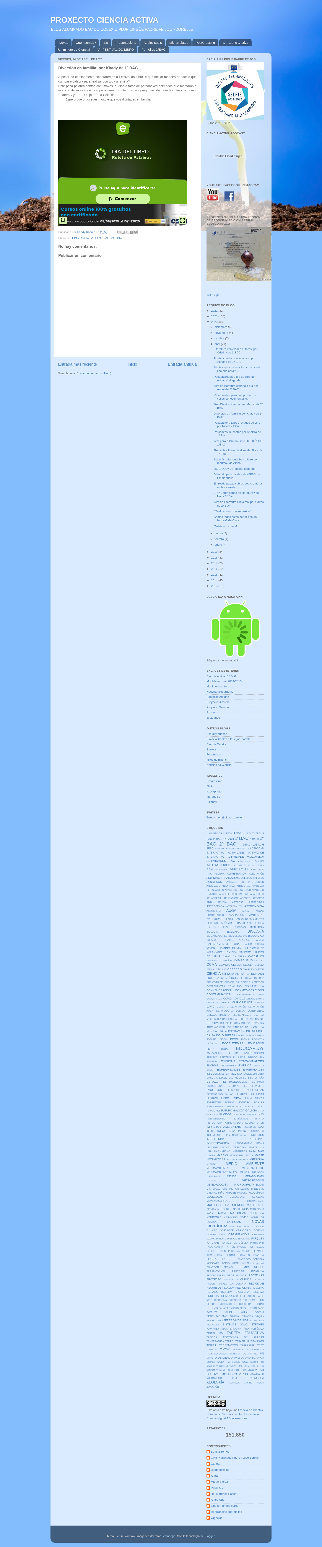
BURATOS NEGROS (236, 939)
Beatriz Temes (220, 1451)
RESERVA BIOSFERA (235, 1291)
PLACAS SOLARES (238, 1255)
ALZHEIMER (214, 877)
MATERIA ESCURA (237, 1159)
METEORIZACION (253, 1180)
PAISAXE (221, 1238)
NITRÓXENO (230, 1217)
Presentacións (125, 42)
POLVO (226, 1263)
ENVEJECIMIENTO (253, 1073)
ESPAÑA (259, 1077)
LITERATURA (238, 1147)
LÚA (209, 1151)
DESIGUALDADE (242, 1015)
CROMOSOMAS (255, 998)
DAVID (210, 1006)
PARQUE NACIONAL (238, 1238)
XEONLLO (234, 1382)
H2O (261, 1114)
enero (219, 544)
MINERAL (212, 1192)
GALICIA (251, 1110)
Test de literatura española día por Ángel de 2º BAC (236, 387)
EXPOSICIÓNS (215, 1094)
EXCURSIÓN (233, 1090)
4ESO (210, 848)
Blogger (210, 1536)
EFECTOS (212, 1057)
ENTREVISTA (234, 1073)
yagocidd (217, 1517)
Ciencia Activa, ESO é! (221, 676)
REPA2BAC (258, 1287)
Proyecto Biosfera (218, 702)
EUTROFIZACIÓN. (254, 1086)
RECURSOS (214, 1287)
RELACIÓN (228, 1287)
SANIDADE (258, 1308)
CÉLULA (248, 964)
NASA (222, 1213)
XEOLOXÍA (215, 1382)
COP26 (237, 994)
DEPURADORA (224, 1010)
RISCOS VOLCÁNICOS (221, 1304)
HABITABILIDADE (216, 1118)
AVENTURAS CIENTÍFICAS (223, 919)
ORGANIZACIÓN (238, 1234)
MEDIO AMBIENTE (245, 1164)
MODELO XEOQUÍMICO (250, 1192)
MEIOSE (244, 1172)
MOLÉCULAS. (215, 1196)
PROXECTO (214, 1279)
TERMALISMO (255, 1341)
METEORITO (213, 1180)
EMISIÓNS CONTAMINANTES (242, 1061)
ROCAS (260, 1304)
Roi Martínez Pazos (223, 1493)
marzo (219, 533)
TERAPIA (240, 1341)
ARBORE (245, 898)
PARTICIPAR (257, 1242)
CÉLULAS (221, 969)
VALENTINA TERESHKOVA (232, 1362)
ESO (250, 1077)
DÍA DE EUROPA (230, 1023)
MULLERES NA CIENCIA (233, 1209)
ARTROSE (237, 902)
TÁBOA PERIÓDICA (253, 1328)
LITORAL (252, 1147)
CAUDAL (259, 960)
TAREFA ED (215, 1333)
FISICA (236, 1098)
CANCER (219, 952)
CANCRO (245, 952)
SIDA (245, 1320)
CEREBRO (234, 969)
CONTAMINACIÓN (219, 994)
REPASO (212, 1291)
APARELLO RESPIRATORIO (234, 894)
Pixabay (212, 801)
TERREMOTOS (228, 1345)
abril (218, 344)
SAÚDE (244, 1312)
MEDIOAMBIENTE (253, 1168)
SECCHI (259, 1312)
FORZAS (229, 1102)
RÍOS (260, 1300)
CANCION (232, 952)
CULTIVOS (212, 1002)
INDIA (261, 1127)
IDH (262, 1122)
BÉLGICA (259, 923)
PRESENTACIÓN (216, 1271)
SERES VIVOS (232, 1320)
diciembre (221, 327)
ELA (262, 1057)
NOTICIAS (234, 1221)
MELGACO (258, 1172)
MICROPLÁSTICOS (217, 1188)
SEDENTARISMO (217, 1316)
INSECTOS (257, 1135)
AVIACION (246, 919)
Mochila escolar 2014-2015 (224, 681)
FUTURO (226, 1110)
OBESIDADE (227, 1230)
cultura (225, 1002)
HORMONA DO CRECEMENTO (241, 1122)
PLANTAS (212, 1259)
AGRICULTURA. (239, 869)
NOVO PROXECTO (239, 1226)
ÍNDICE (211, 1131)
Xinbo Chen (218, 1499)
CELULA (236, 964)
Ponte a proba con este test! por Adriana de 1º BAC (234, 360)
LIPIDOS (225, 1147)
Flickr (210, 786)
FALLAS (229, 1094)
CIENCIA (214, 973)
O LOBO (212, 1230)
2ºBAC (246, 844)
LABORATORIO (243, 1143)
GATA (261, 1110)
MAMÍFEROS (240, 1151)
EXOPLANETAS (254, 1090)
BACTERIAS (244, 923)
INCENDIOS (249, 1127)
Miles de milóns (217, 759)
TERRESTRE (248, 1345)
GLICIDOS (212, 1114)
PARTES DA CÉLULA (235, 1242)
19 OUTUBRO (252, 833)
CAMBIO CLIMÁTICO (233, 948)
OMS (222, 1234)
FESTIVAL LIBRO (218, 1098)
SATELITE (212, 1312)
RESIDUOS (228, 1296)
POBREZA (258, 1259)
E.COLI (245, 1039)
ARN (209, 902)
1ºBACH (254, 839)
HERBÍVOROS (240, 1118)
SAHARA (223, 1308)
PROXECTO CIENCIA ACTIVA (104, 20)
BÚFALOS (212, 940)
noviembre (222, 332)
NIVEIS (244, 1217)
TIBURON (212, 1349)
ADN (210, 869)
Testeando (213, 717)
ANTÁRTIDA (228, 885)
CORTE (260, 994)
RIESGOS (235, 1300)
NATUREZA (238, 1213)
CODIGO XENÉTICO (252, 982)
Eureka (211, 749)
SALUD (247, 1308)
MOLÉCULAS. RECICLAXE (246, 1196)
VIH (257, 1370)
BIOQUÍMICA (256, 935)
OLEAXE (211, 1234)
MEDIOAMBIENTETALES (222, 1172)
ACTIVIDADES (216, 860)
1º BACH (228, 839)
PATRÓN (230, 1247)
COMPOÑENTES (216, 986)
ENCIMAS (212, 1065)
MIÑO (221, 1192)
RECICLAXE (256, 1283)
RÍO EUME (249, 1300)
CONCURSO (235, 986)
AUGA (231, 910)
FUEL (261, 1106)
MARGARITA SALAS (241, 1155)
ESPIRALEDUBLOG (235, 1081)
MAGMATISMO (222, 1151)
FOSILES (259, 1102)
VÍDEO (226, 1370)
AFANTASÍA (221, 869)
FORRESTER (214, 1102)
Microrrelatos (178, 42)
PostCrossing (205, 42)
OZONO (211, 1238)
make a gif (213, 294)
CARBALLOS (256, 956)
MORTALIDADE (255, 1201)
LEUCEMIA (212, 1147)
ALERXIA (219, 873)
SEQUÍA (259, 1316)
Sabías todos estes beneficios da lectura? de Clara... (235, 518)
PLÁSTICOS (244, 1259)
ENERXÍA (245, 1065)
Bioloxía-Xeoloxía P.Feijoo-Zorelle (228, 739)
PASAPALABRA (215, 1247)
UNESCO (239, 1357)
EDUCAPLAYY (214, 1053)
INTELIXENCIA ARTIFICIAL (235, 1139)
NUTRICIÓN (257, 1226)
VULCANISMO (214, 1378)
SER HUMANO (215, 1320)
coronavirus (248, 994)
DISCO (223, 1039)
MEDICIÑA (257, 1159)
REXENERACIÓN (245, 1296)
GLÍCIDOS (225, 1114)
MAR (261, 1151)
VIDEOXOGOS (239, 1370)
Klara (214, 1475)
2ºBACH (258, 844)
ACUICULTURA (255, 865)
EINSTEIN (225, 1057)
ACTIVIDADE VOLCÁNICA (245, 856)
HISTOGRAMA (214, 1122)
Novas (63, 42)
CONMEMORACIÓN (219, 990)
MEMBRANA (213, 1176)
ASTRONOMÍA (254, 906)
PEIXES (259, 1247)
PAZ (251, 1247)
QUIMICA (246, 1279)
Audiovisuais (153, 42)
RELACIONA (242, 1287)
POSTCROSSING (243, 1263)
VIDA (219, 1370)
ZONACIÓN (213, 1386)
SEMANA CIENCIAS (241, 1316)
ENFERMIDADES (228, 1069)
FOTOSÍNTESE (215, 1106)
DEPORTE (222, 1006)
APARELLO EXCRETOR (238, 890)
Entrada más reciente (77, 364)
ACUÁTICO (239, 865)
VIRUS (243, 1374)
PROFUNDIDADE (236, 1275)
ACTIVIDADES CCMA (247, 860)
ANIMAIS (246, 877)
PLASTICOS (228, 1259)
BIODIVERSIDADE (219, 927)
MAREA (211, 1155)
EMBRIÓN (212, 1061)
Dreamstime (214, 781)
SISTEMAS (229, 1324)
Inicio (132, 364)
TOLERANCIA (240, 1349)
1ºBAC (242, 838)
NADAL (210, 1213)
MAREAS (222, 1155)
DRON (234, 1039)
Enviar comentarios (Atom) (94, 373)
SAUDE (228, 1312)
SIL (251, 1320)
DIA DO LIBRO (250, 1023)
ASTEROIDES (256, 902)
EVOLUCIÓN (214, 1090)
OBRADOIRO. (243, 1230)
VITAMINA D (257, 1374)
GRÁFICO (252, 1114)
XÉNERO (236, 1378)
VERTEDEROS (256, 1366)
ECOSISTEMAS (232, 1043)
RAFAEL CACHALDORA (232, 1283)
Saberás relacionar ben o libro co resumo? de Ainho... (235, 461)
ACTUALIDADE (219, 865)
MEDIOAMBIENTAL (218, 1168)
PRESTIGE (238, 1271)
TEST (260, 1345)
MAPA (252, 1151)
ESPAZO (212, 1081)
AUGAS (246, 911)
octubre (220, 338)
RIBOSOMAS (221, 1300)
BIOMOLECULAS (237, 936)
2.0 (105, 42)
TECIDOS (212, 1337)
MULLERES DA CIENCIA (225, 1205)
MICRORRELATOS (239, 1188)
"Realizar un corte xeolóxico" (232, 511)
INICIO (242, 1130)
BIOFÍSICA (240, 927)
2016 (214, 568)
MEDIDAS (212, 1164)
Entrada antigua (182, 364)
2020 (214, 322)
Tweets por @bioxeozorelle (224, 817)
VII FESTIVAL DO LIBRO (116, 49)
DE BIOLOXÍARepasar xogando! (235, 468)
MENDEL (232, 1176)
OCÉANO (259, 1230)
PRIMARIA (257, 1271)
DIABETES (228, 1035)
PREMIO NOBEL (250, 1267)
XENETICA (257, 1378)
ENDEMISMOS (229, 1065)
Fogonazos (214, 754)
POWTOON (213, 1267)
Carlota (215, 1463)
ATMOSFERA (214, 911)
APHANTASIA (214, 898)
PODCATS (213, 1263)
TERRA (211, 1345)
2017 (214, 563)
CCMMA (224, 964)
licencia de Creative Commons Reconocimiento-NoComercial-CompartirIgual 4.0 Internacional (235, 1414)
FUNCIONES (213, 1110)
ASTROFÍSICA (215, 906)
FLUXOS (259, 1098)
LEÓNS (260, 1143)
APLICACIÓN (231, 898)
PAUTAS (241, 1247)
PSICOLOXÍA (231, 1279)
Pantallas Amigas (218, 696)
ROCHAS (212, 1308)
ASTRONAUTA (234, 906)
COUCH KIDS (214, 998)
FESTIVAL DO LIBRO (250, 1094)
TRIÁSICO (234, 1353)
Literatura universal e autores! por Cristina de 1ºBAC (236, 350)
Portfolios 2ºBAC (153, 49)
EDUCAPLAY (80, 238)
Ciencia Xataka (216, 744)
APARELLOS (257, 894)
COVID (227, 998)
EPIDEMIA (212, 1077)
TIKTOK (225, 1349)
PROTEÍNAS (256, 1275)
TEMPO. (229, 1341)
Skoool (211, 712)
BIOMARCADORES (217, 936)
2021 (214, 316)
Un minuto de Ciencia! (74, 49)
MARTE (259, 1155)
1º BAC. (217, 839)
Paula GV (217, 1487)
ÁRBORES (258, 898)
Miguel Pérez (219, 1481)
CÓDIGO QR (231, 982)
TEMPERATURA (215, 1341)
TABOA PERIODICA (230, 1328)
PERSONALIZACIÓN (239, 1251)
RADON (211, 1283)
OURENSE (258, 1234)
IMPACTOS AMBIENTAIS (224, 1126)
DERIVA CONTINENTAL (250, 1010)
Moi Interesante (217, 686)
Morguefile (213, 796)
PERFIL (211, 1251)
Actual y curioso (217, 733)
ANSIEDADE (213, 885)
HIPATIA (259, 1118)
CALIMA (248, 944)
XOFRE (248, 1382)
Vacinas (211, 1362)
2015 (214, 574)
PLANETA (259, 1255)
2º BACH (229, 844)
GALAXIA (238, 1110)
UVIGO (260, 1357)
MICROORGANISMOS (249, 1184)
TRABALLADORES (217, 1353)
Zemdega (169, 1536)
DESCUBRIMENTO (218, 1014)
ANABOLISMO (231, 877)
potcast (260, 1263)
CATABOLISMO (243, 960)
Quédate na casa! (225, 526)
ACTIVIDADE (236, 852)
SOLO (243, 1324)
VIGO (250, 1370)
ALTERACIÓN (256, 873)
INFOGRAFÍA (226, 1130)
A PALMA (220, 848)
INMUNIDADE (214, 1135)
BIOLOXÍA (255, 931)
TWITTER (253, 1353)
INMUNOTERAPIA (236, 1135)
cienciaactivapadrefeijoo (226, 1511)
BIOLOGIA (257, 927)
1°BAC (239, 833)
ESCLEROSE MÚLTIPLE (232, 1077)
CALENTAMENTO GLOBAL (224, 944)
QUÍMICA (259, 1279)
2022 (214, 310)
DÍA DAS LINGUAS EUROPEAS (234, 1019)
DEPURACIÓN (238, 1006)
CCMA (212, 964)
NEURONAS (214, 1217)
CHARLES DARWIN (253, 969)
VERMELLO (240, 1366)
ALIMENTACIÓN (237, 873)
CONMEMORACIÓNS (249, 990)
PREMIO (228, 1267)
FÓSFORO (244, 1102)
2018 (214, 557)
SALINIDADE (236, 1308)
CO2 (254, 978)
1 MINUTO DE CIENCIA (220, 833)
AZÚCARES (228, 923)
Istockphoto (214, 791)
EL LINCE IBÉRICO (245, 1057)
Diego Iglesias (220, 1469)
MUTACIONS (257, 1209)
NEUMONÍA (257, 1213)
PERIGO (221, 1251)
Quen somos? (86, 42)
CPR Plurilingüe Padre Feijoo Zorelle (235, 1457)
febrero (220, 539)
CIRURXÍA (245, 978)
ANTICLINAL (243, 885)
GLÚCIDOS (239, 1114)
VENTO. (220, 1366)
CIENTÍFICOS (229, 978)
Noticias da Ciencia (219, 764)
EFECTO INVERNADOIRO (246, 1053)
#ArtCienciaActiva (235, 42)
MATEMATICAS (216, 1159)
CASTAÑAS (226, 960)
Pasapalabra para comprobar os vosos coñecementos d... (235, 397)
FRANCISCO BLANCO (240, 1106)
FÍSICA (248, 1098)
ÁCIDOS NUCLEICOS (237, 848)
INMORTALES (256, 1131)
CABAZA (259, 940)
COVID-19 (239, 998)
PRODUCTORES (216, 1275)
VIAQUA (211, 1370)
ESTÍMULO (258, 1081)
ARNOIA (222, 902)
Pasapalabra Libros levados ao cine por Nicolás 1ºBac (237, 424)
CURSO (259, 1002)
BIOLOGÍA (212, 931)
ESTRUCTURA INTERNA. (223, 1086)
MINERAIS (257, 1188)
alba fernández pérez (224, 1505)
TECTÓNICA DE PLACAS (243, 1337)
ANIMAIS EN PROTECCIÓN (245, 882)
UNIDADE (250, 1357)
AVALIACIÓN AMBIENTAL (246, 915)
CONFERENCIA (254, 986)
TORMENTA (257, 1349)
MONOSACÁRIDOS (218, 1200)
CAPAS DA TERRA (234, 956)
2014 (214, 580)
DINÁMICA (242, 1035)
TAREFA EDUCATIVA (245, 1333)
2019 (214, 551)
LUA (261, 1147)
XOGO (260, 1382)
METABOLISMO (254, 1176)
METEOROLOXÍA (217, 1184)
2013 (214, 586)
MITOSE (231, 1192)
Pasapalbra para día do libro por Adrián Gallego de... (235, 378)
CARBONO (212, 960)
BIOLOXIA (232, 931)
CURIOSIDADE (242, 1002)
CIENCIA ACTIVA (234, 973)
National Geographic (220, 691)
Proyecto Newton (218, 707)
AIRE (253, 869)
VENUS (230, 1366)
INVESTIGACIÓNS (219, 1143)
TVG (243, 1353)
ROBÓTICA (245, 1304)
